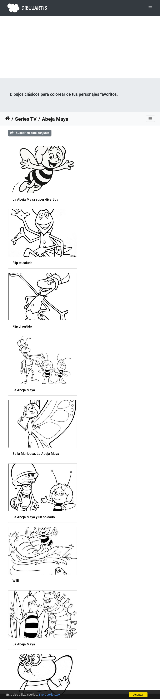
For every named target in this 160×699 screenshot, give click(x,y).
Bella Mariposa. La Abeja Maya (35, 326)
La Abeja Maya (99, 263)
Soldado (94, 579)
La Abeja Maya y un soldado (109, 326)
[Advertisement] (80, 47)
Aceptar (138, 694)
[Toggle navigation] (150, 8)
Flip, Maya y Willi (100, 516)
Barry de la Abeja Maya (30, 453)
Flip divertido (22, 263)
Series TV (26, 119)
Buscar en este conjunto (29, 133)
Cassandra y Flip (24, 643)
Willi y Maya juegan (26, 579)
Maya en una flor (25, 516)
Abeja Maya (55, 119)
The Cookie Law (49, 694)
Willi (15, 389)
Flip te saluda (98, 199)
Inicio (7, 119)
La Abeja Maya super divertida (35, 199)
